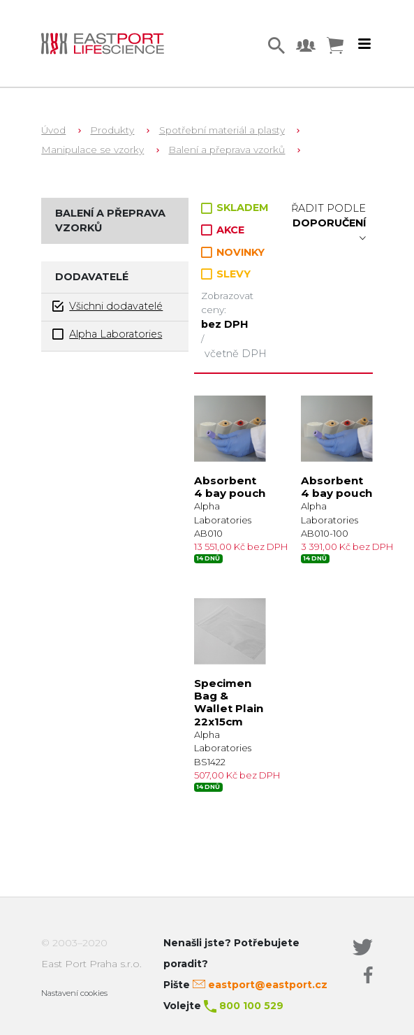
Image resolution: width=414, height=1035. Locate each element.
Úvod (53, 130)
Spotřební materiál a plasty (222, 130)
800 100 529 (251, 1005)
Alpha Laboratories (107, 334)
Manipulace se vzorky (92, 149)
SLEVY (226, 274)
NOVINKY (233, 252)
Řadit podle (328, 223)
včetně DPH (236, 353)
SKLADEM (235, 207)
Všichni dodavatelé (107, 306)
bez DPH (224, 324)
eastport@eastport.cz (267, 984)
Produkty (112, 130)
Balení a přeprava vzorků (226, 149)
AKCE (222, 230)
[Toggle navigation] (364, 44)
